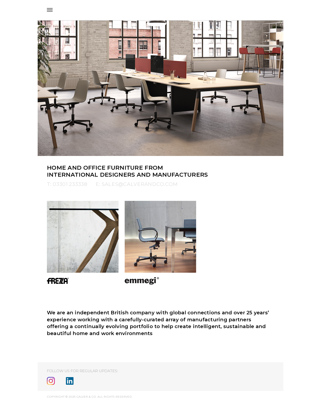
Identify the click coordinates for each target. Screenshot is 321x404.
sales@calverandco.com (140, 184)
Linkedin (69, 381)
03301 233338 (70, 184)
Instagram (51, 381)
